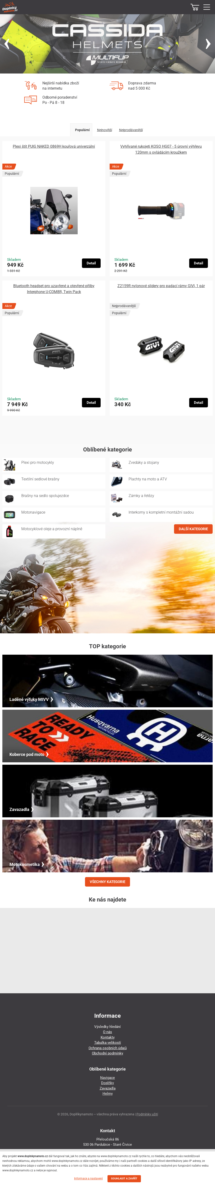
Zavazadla (108, 1088)
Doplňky (107, 1083)
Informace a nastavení (88, 1178)
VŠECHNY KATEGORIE (107, 882)
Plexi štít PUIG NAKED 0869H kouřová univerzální (54, 146)
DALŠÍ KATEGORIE (193, 529)
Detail (91, 263)
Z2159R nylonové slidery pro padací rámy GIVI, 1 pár (161, 286)
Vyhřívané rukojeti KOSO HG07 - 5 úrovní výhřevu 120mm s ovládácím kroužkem (161, 149)
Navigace (107, 1078)
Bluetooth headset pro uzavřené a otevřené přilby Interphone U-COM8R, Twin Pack (53, 289)
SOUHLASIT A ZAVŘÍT (124, 1178)
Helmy (108, 1093)
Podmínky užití (147, 1114)
